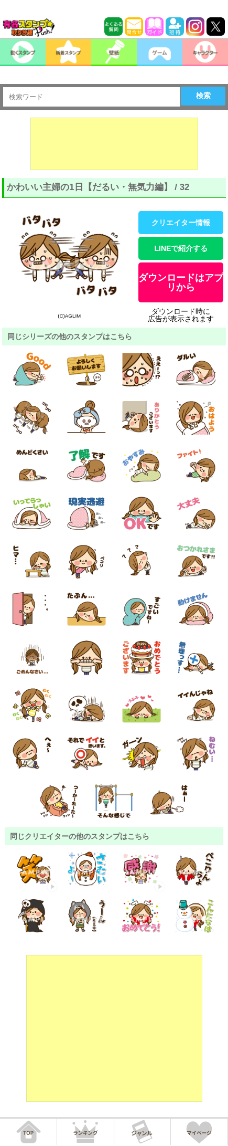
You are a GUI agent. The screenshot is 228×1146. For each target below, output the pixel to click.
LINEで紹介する (181, 248)
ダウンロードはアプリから (180, 282)
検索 (203, 95)
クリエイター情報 (180, 222)
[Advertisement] (114, 144)
